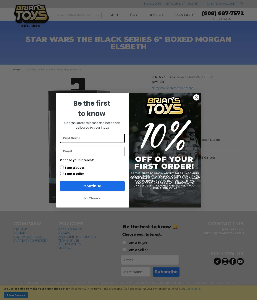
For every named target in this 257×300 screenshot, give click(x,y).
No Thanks (92, 198)
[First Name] (92, 138)
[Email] (92, 151)
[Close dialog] (196, 97)
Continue (92, 186)
